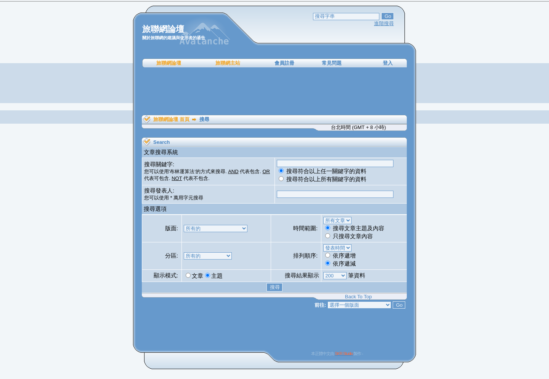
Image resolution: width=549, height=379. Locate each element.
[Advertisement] (274, 91)
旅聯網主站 (227, 63)
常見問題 (332, 63)
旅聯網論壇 (168, 63)
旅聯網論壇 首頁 (171, 119)
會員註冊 (284, 63)
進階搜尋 (384, 23)
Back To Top (358, 296)
